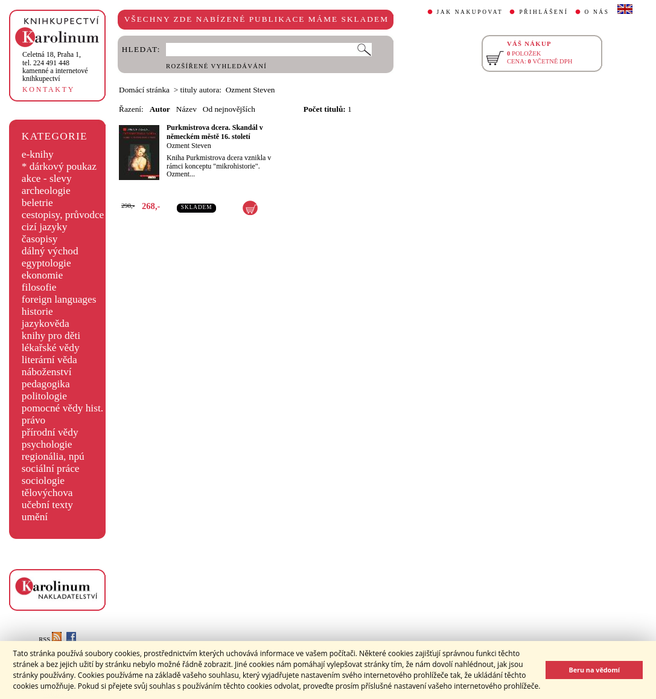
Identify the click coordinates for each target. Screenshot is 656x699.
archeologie (46, 190)
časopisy (40, 239)
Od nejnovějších (229, 109)
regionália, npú (53, 456)
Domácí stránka (144, 89)
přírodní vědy (50, 432)
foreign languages (59, 299)
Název (186, 109)
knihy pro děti (51, 335)
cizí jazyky (45, 227)
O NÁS (597, 12)
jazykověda (45, 323)
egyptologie (46, 263)
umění (35, 517)
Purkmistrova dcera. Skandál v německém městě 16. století (215, 132)
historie (37, 311)
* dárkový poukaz (59, 166)
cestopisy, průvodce (63, 215)
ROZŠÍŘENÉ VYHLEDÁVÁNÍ (216, 66)
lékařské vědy (51, 347)
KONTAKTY (48, 89)
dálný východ (50, 251)
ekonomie (42, 275)
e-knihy (38, 154)
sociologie (43, 480)
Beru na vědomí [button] (594, 669)
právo (33, 420)
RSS (50, 639)
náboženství (47, 372)
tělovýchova (47, 492)
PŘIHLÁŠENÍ (543, 12)
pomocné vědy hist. (62, 408)
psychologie (47, 444)
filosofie (39, 287)
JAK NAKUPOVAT (470, 12)
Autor (160, 109)
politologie (44, 396)
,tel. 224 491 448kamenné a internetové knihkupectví (55, 66)
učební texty (47, 505)
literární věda (49, 360)
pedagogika (46, 384)
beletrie (37, 202)
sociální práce (51, 468)
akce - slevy (47, 178)
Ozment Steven (189, 145)
